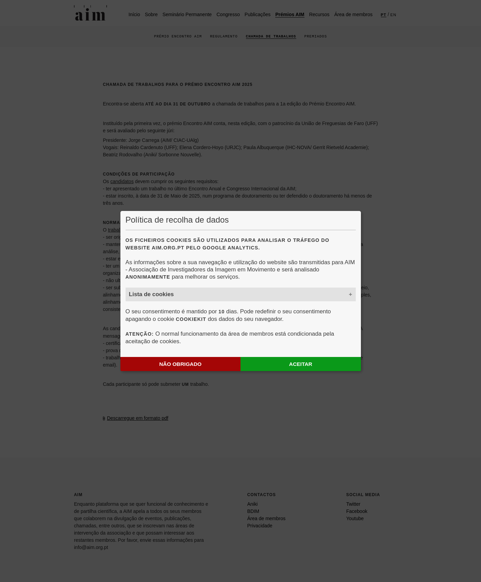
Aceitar (300, 364)
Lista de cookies (151, 294)
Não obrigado (180, 364)
